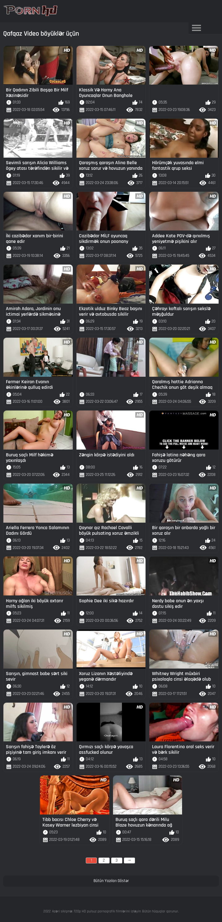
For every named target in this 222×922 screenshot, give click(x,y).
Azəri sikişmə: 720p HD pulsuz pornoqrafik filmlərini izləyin (96, 911)
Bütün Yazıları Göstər (111, 880)
